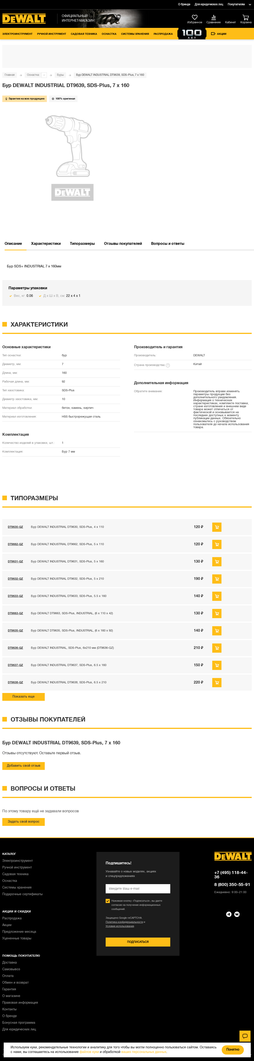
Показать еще (23, 696)
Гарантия (9, 989)
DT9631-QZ (15, 561)
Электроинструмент (17, 34)
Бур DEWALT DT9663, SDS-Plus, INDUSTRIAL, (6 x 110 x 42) (72, 613)
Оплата (8, 976)
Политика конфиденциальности (124, 922)
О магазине (11, 996)
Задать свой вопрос (23, 821)
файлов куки (89, 1052)
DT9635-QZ (15, 630)
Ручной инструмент (51, 34)
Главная (10, 75)
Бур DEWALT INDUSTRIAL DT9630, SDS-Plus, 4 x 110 (67, 527)
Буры (60, 75)
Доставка (9, 962)
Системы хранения (135, 34)
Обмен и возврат (15, 982)
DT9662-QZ (15, 544)
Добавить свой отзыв (23, 765)
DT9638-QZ (15, 682)
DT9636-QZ (15, 648)
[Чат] (245, 1036)
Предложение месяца (19, 931)
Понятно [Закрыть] (232, 1049)
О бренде (184, 4)
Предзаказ (216, 527)
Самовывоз (11, 969)
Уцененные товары (16, 938)
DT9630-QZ (15, 527)
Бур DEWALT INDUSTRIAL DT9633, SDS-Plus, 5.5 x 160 (68, 596)
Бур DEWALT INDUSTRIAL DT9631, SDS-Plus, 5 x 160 (67, 561)
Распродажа (163, 34)
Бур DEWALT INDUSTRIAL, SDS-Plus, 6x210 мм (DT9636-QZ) (72, 648)
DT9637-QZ (15, 665)
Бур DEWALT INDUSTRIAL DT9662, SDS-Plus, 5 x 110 (67, 544)
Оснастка (109, 34)
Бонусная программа (18, 1022)
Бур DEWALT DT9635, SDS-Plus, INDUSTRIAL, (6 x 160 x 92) (72, 630)
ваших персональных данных (143, 1052)
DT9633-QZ (15, 596)
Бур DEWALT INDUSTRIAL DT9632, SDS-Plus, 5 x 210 (67, 579)
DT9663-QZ (15, 613)
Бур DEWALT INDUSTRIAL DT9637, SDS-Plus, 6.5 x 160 (68, 665)
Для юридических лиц (209, 4)
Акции (218, 33)
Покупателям (236, 4)
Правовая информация (20, 1002)
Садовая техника (84, 34)
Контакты (9, 1009)
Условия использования (120, 926)
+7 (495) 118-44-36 (231, 875)
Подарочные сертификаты (22, 894)
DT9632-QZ (15, 579)
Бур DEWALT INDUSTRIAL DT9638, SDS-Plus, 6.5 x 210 (68, 682)
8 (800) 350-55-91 (232, 885)
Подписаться (138, 942)
